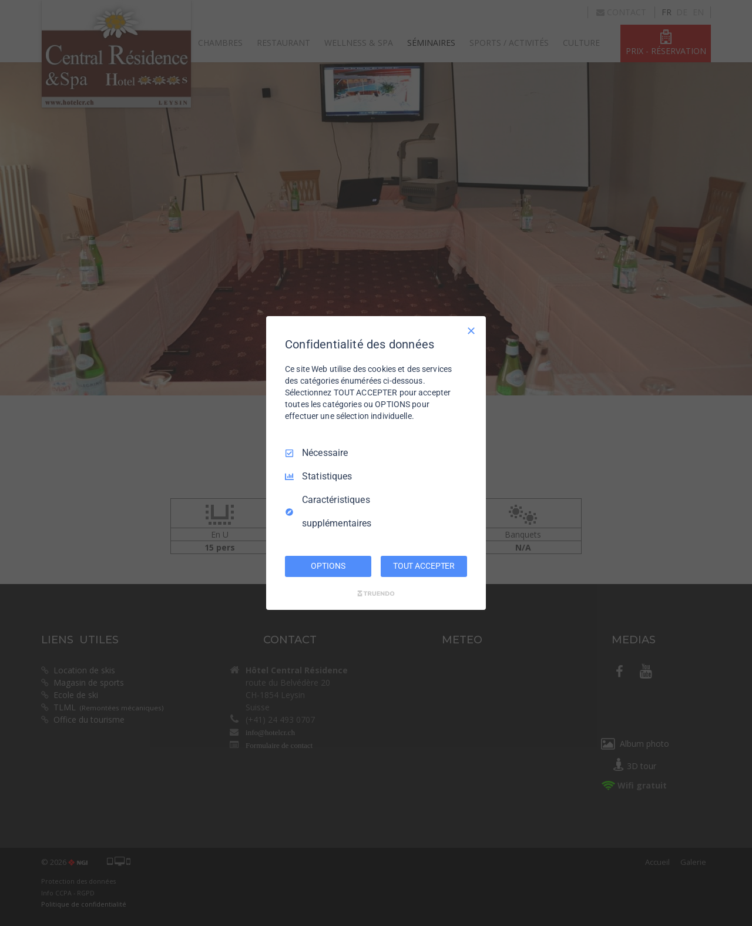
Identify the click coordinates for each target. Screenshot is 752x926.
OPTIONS (328, 566)
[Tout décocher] (471, 330)
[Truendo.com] (376, 593)
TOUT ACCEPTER (424, 566)
